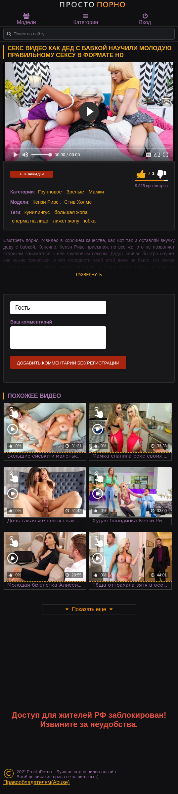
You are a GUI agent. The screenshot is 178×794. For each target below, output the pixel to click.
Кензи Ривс (45, 202)
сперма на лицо (30, 221)
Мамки (96, 191)
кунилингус (37, 212)
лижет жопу (66, 221)
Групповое (50, 191)
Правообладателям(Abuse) (36, 782)
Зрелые (75, 191)
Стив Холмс (78, 202)
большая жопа (71, 212)
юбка (90, 221)
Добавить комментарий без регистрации (68, 363)
